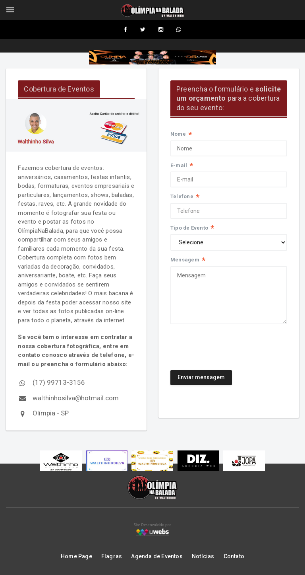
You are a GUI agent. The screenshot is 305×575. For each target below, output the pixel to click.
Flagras (111, 556)
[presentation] (230, 344)
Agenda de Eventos (157, 556)
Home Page (76, 556)
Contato (234, 556)
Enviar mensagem (201, 377)
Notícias (203, 556)
